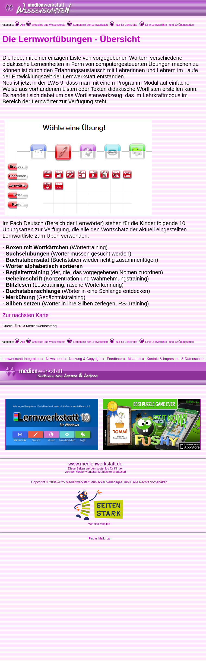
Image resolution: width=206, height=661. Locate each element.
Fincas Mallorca (99, 538)
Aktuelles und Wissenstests (45, 24)
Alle (20, 24)
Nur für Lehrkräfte (123, 24)
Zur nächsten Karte (25, 315)
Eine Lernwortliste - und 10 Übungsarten (167, 24)
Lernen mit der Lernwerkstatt (87, 24)
